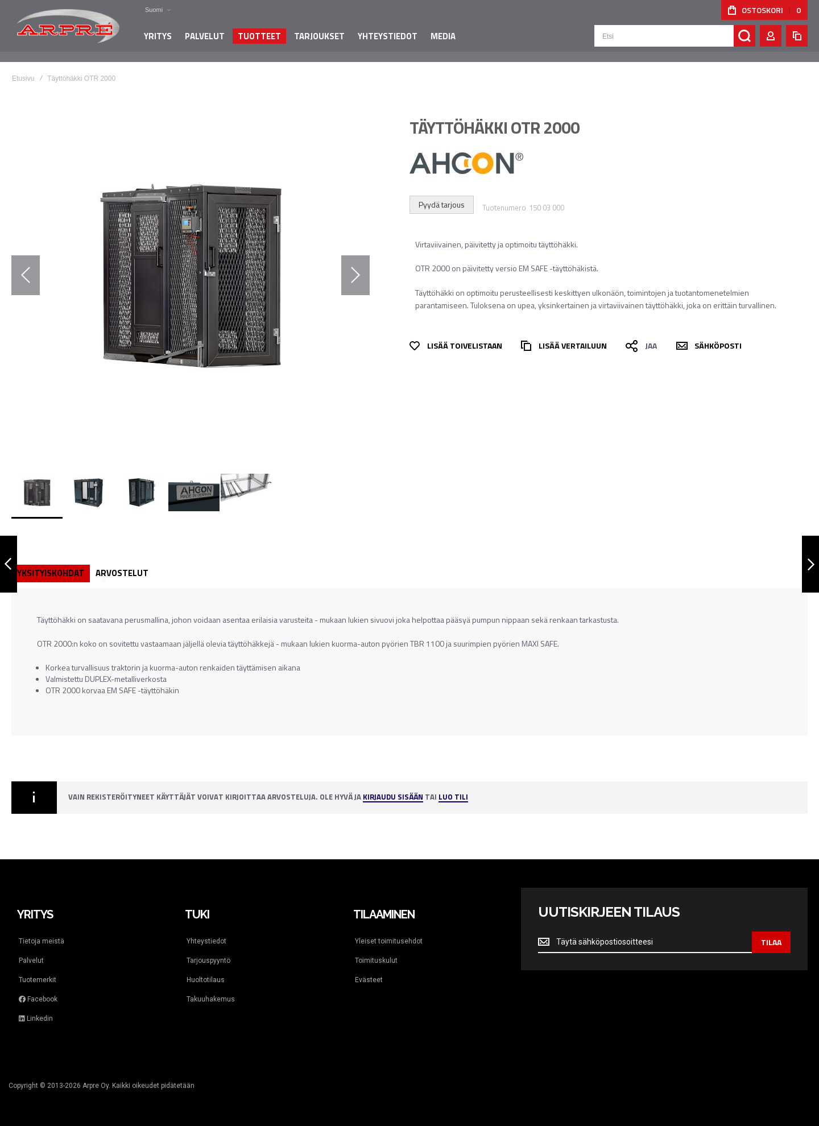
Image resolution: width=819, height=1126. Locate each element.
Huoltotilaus (206, 980)
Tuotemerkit (37, 980)
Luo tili (453, 797)
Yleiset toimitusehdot (389, 941)
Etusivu (23, 78)
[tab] (50, 573)
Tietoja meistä (41, 941)
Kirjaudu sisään (393, 797)
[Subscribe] (771, 942)
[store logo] (68, 31)
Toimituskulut (376, 960)
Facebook (38, 999)
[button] (150, 10)
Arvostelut (122, 572)
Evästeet (369, 980)
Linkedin (36, 1018)
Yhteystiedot (206, 941)
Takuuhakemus (211, 999)
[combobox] (674, 41)
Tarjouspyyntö (208, 960)
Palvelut (31, 960)
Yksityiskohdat (50, 572)
